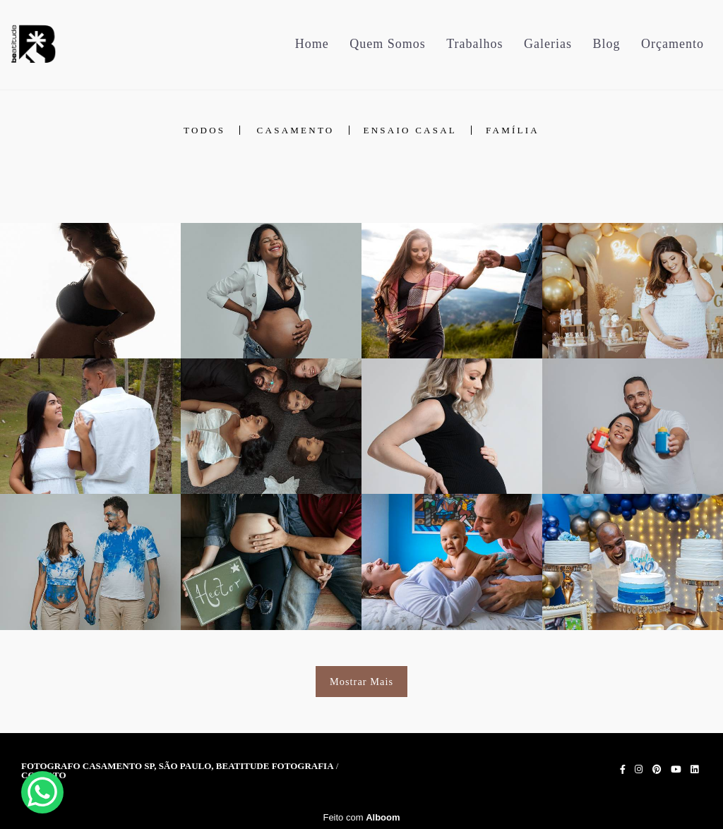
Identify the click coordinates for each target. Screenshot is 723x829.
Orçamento (672, 44)
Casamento (296, 130)
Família (512, 130)
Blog (607, 44)
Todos (204, 130)
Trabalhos (474, 44)
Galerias (548, 44)
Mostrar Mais (361, 681)
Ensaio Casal (411, 130)
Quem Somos (387, 44)
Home (312, 44)
